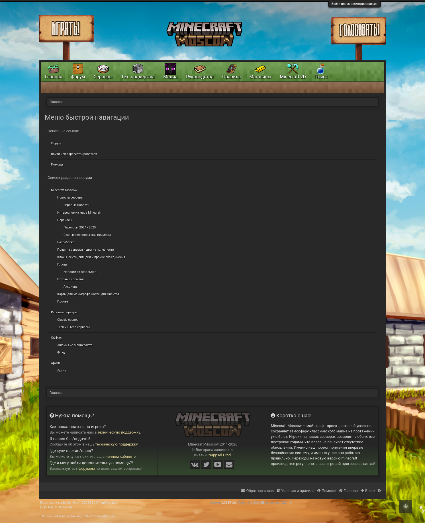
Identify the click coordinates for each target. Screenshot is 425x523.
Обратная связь (257, 491)
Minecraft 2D (293, 76)
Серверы (103, 76)
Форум (56, 143)
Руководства (200, 76)
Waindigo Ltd (105, 516)
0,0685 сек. (229, 502)
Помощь (57, 164)
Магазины (260, 76)
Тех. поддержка (138, 76)
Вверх (368, 491)
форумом (87, 468)
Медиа (170, 76)
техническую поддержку (119, 432)
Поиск (321, 76)
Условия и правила (295, 491)
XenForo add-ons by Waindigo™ (63, 516)
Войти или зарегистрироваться (354, 4)
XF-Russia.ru (63, 507)
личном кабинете (121, 456)
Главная (53, 76)
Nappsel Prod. (220, 455)
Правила (231, 76)
